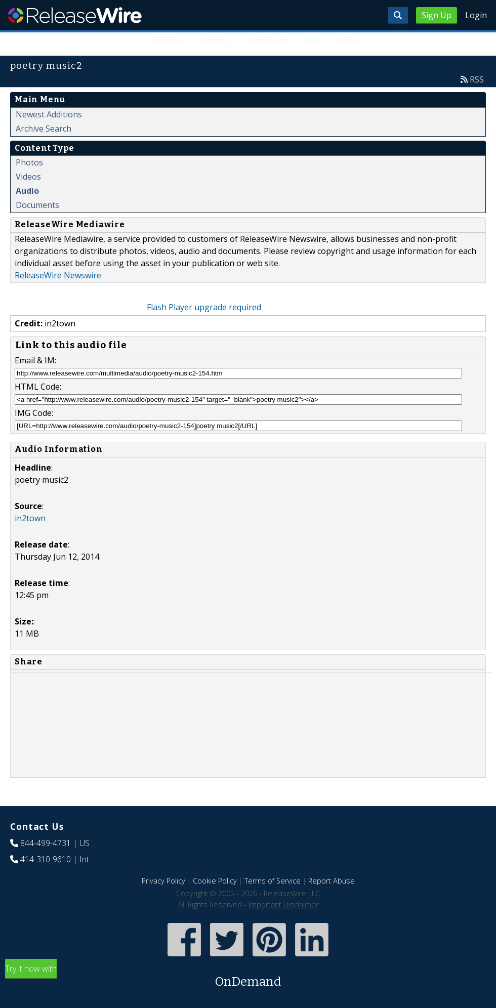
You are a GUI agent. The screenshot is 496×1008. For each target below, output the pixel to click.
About (348, 40)
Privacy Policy (163, 881)
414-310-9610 (45, 859)
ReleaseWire (74, 15)
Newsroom (265, 40)
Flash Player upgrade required (204, 307)
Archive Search (43, 128)
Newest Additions (49, 114)
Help (311, 40)
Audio (27, 190)
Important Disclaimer (283, 904)
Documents (37, 205)
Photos (29, 162)
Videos (28, 176)
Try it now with (248, 977)
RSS (477, 79)
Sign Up (436, 15)
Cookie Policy (215, 881)
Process (213, 40)
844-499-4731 (45, 843)
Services (166, 40)
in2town (30, 518)
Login (476, 15)
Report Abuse (331, 881)
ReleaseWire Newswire (58, 275)
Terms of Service (272, 881)
